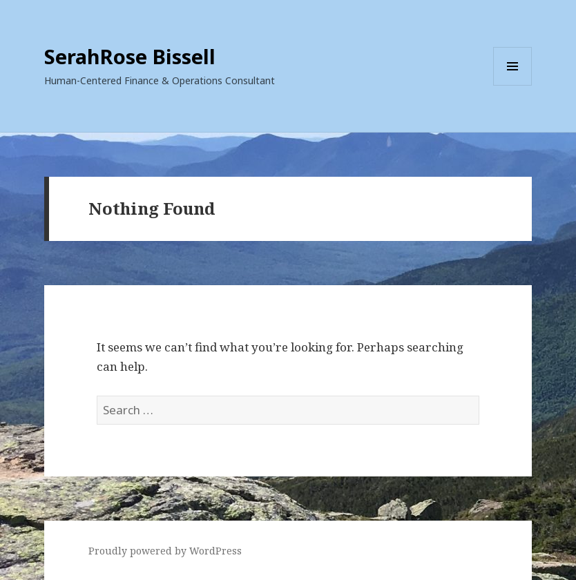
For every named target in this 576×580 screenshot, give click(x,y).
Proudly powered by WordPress (165, 550)
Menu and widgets (513, 85)
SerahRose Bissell (129, 56)
